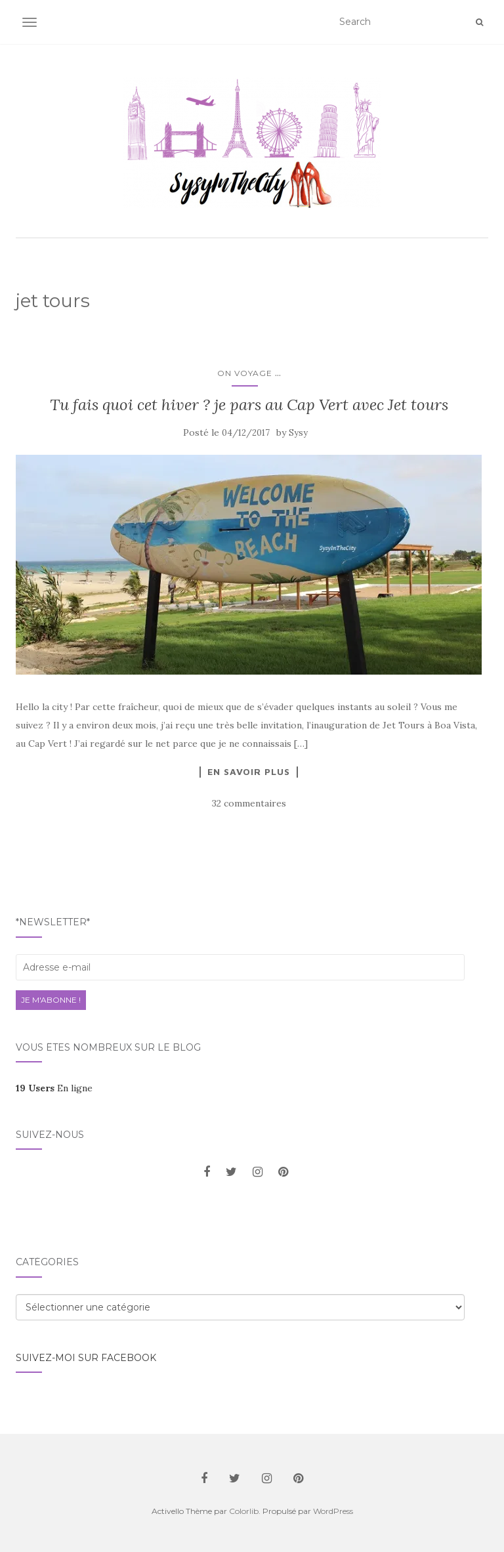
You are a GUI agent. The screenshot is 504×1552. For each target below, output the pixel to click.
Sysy (298, 432)
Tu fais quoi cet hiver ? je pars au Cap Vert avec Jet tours (249, 404)
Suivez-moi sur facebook (86, 1358)
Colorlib (244, 1511)
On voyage (244, 373)
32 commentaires (249, 803)
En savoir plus (248, 771)
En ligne (54, 1088)
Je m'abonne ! (51, 1000)
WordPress (333, 1511)
